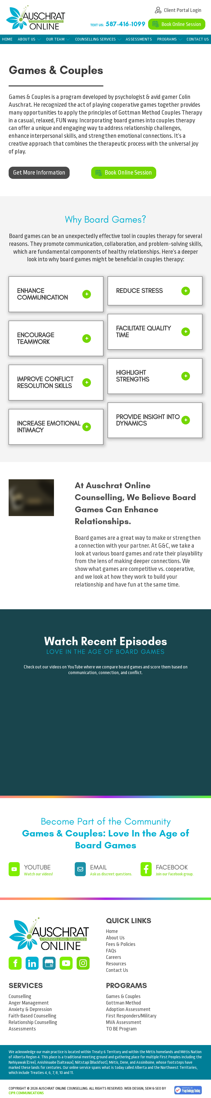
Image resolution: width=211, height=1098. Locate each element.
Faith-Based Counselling (32, 1016)
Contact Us (117, 970)
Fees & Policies (120, 944)
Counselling (20, 996)
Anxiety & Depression (30, 1009)
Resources (116, 964)
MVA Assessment (123, 1022)
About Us (27, 39)
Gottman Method (123, 1003)
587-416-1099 (125, 24)
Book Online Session (172, 22)
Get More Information (26, 169)
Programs (167, 39)
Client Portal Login (174, 8)
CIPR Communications (26, 1093)
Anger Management (29, 1003)
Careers (113, 957)
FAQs (111, 951)
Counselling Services (95, 39)
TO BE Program (121, 1029)
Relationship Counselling (33, 1022)
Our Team (55, 39)
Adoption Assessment (128, 1009)
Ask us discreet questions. (111, 874)
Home (7, 39)
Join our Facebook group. (174, 874)
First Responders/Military (131, 1016)
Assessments (139, 39)
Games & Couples (123, 996)
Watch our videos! (38, 874)
